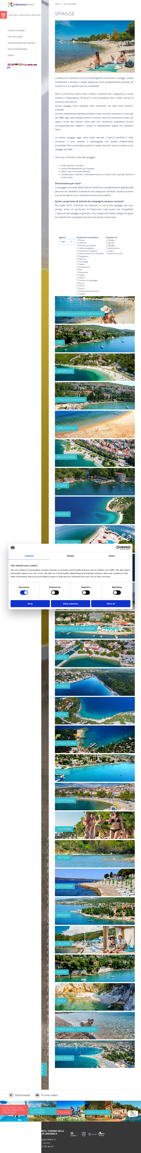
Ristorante (83, 272)
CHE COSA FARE (15, 36)
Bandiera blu (84, 267)
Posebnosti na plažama (87, 237)
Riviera (62, 972)
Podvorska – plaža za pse (76, 1029)
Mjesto (62, 237)
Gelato (82, 275)
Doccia (81, 288)
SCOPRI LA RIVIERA (16, 30)
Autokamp (65, 886)
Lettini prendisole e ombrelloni (91, 253)
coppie (111, 251)
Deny (30, 603)
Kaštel (62, 657)
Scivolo (82, 285)
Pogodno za (111, 237)
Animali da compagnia (88, 251)
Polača (62, 772)
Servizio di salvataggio (88, 280)
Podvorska (65, 800)
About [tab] (112, 556)
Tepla (61, 1001)
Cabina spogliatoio (86, 248)
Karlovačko (66, 428)
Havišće (63, 514)
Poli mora (64, 1058)
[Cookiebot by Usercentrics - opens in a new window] (118, 548)
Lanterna (64, 829)
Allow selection (70, 603)
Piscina (82, 240)
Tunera (62, 686)
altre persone (114, 248)
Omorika (63, 943)
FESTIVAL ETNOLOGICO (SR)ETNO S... (25, 15)
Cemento (82, 243)
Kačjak (62, 714)
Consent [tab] (29, 556)
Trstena (63, 857)
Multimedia (22, 1095)
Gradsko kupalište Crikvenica (80, 314)
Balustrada (66, 457)
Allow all (111, 603)
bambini (111, 240)
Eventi (11, 55)
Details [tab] (70, 556)
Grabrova (64, 371)
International (68, 543)
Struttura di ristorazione (89, 291)
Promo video (49, 1095)
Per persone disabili (87, 245)
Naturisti (82, 259)
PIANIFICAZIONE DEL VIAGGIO (21, 43)
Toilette (82, 294)
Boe (80, 269)
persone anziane (115, 253)
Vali (60, 342)
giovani (111, 243)
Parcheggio (83, 261)
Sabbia (82, 264)
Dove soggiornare (17, 49)
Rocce (81, 283)
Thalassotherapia (71, 399)
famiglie (111, 245)
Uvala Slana (66, 743)
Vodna (62, 485)
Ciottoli (82, 277)
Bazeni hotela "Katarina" (76, 628)
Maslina (63, 915)
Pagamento (84, 256)
